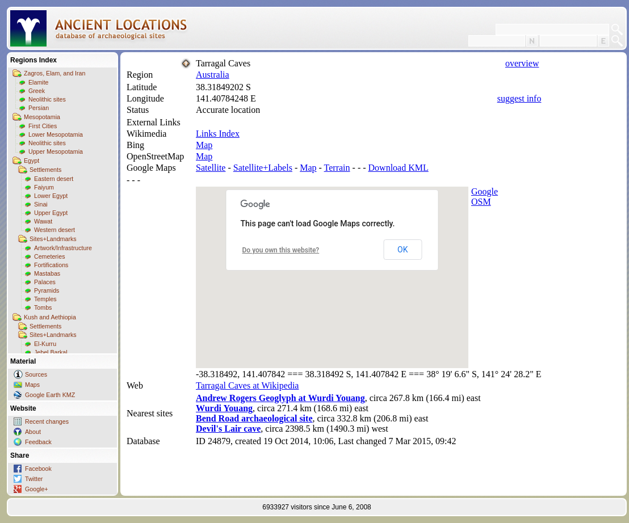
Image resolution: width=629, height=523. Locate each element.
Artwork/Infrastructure (63, 247)
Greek (36, 90)
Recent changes (47, 421)
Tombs (43, 307)
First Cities (42, 126)
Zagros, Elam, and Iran (54, 73)
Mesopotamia (42, 116)
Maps (32, 384)
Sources (36, 374)
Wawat (43, 221)
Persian (38, 107)
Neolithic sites (47, 99)
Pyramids (46, 290)
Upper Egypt (51, 212)
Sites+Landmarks (53, 238)
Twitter (34, 478)
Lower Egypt (51, 195)
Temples (45, 299)
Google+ (36, 489)
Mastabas (47, 273)
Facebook (38, 468)
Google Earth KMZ (50, 394)
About (33, 431)
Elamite (38, 82)
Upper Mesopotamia (55, 151)
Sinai (41, 204)
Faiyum (44, 187)
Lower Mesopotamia (55, 134)
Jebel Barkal (51, 352)
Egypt (31, 160)
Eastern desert (53, 178)
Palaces (45, 282)
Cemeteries (49, 256)
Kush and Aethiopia (50, 317)
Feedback (38, 441)
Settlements (45, 169)
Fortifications (51, 265)
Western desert (54, 229)
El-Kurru (45, 343)
